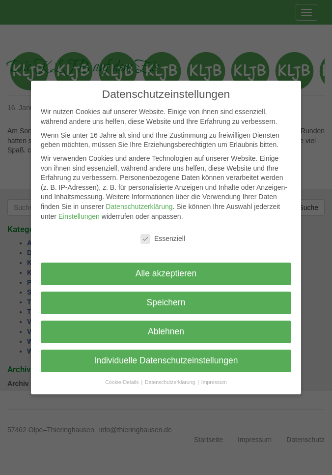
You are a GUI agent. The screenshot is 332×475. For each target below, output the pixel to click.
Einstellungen (79, 216)
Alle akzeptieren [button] (166, 273)
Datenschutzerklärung (139, 206)
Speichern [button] (166, 302)
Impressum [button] (214, 382)
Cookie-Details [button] (122, 382)
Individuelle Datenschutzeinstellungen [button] (166, 360)
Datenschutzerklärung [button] (170, 382)
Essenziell (162, 238)
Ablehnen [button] (166, 331)
